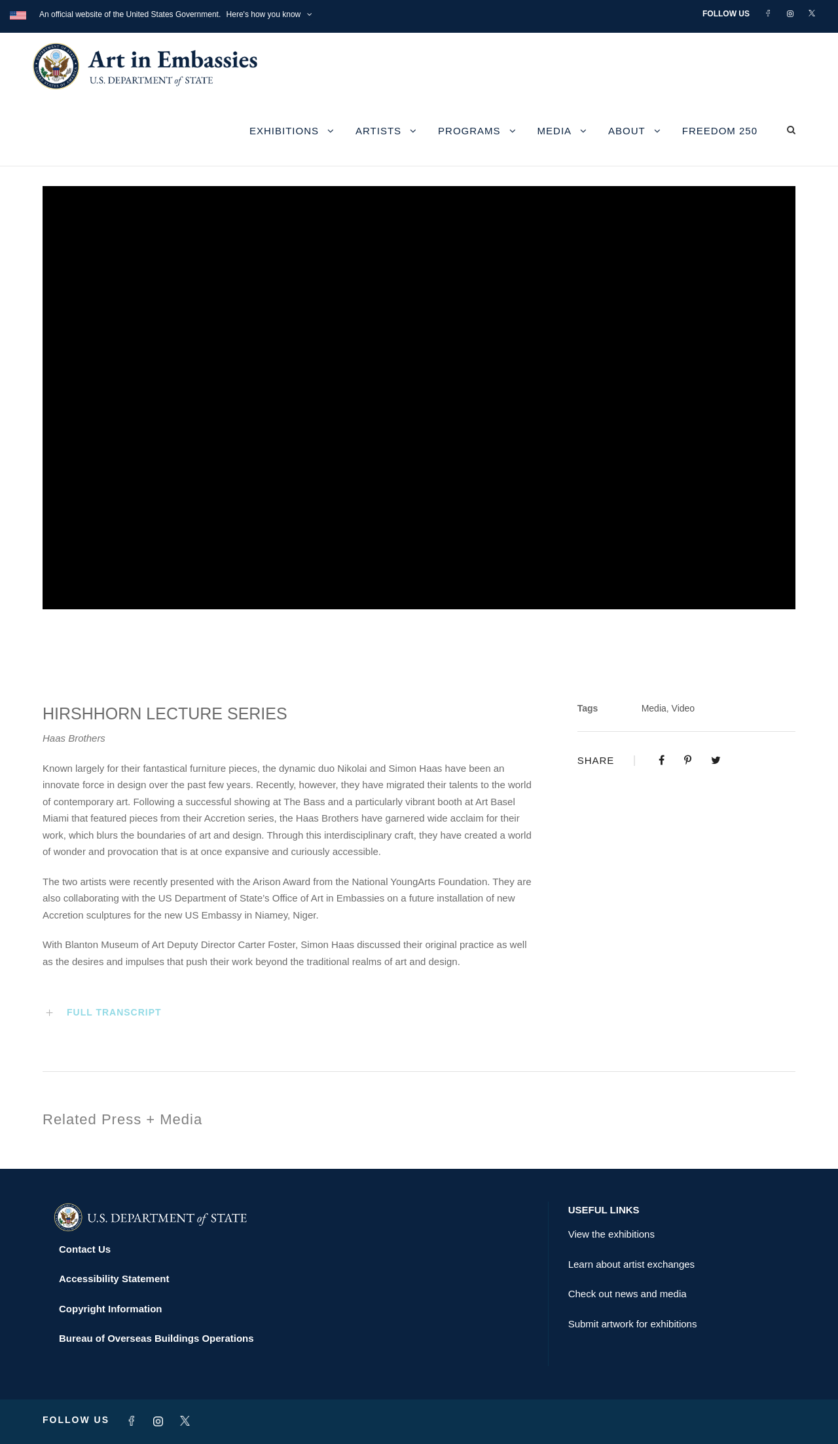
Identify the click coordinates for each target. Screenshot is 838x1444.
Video (683, 708)
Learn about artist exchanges (631, 1264)
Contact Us (85, 1249)
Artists (378, 130)
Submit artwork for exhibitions (632, 1323)
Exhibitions (284, 130)
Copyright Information (110, 1308)
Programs (469, 130)
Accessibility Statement (114, 1278)
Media (554, 130)
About (627, 130)
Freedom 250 (719, 130)
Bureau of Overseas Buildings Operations (156, 1338)
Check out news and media (627, 1293)
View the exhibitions (611, 1234)
